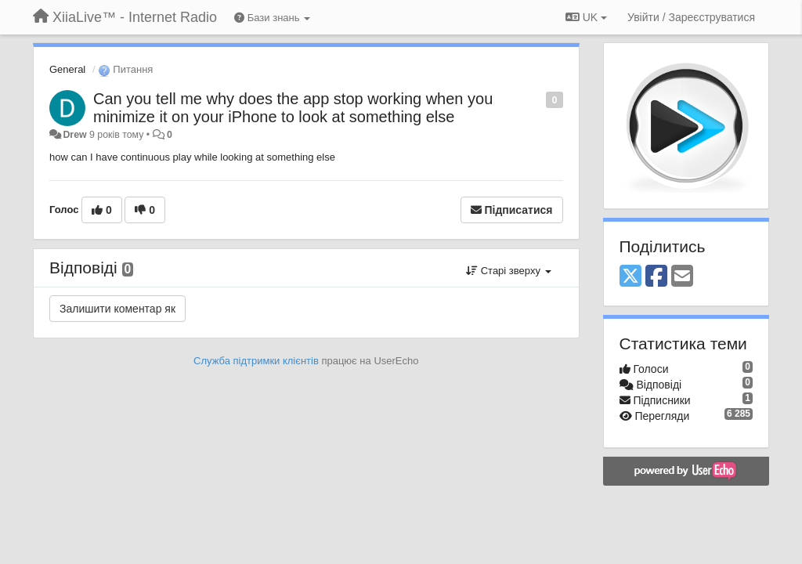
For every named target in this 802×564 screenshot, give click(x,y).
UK (586, 17)
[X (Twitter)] (630, 277)
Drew (74, 134)
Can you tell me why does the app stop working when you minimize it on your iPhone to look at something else (293, 107)
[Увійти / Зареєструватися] (691, 17)
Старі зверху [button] (508, 271)
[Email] (682, 277)
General (67, 69)
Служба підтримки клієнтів (256, 361)
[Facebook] (656, 277)
